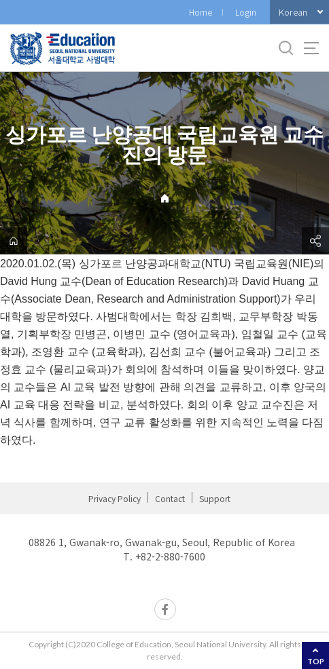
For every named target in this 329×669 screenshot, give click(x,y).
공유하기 (315, 240)
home (13, 240)
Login (245, 12)
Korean (293, 11)
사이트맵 (311, 48)
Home (200, 12)
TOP (315, 661)
